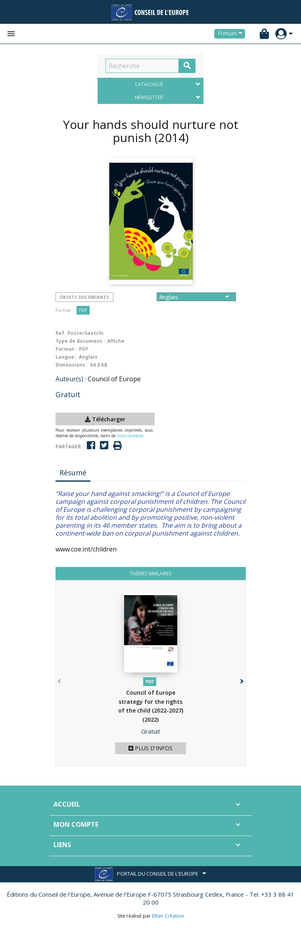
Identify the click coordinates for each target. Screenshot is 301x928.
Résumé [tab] (72, 472)
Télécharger (105, 419)
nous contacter (130, 435)
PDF (83, 310)
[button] (241, 679)
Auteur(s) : (71, 379)
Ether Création (168, 916)
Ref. (61, 333)
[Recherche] (142, 66)
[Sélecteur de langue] (231, 33)
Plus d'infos (150, 748)
